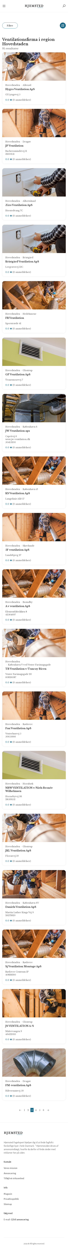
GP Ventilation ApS (17, 374)
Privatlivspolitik (11, 1199)
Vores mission (10, 1168)
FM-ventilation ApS (18, 1085)
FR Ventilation (14, 317)
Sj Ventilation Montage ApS (23, 966)
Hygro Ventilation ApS (20, 89)
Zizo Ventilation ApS (19, 205)
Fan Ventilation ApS (18, 728)
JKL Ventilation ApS (18, 850)
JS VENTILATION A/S (19, 1025)
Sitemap (8, 1204)
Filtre (10, 25)
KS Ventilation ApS (17, 493)
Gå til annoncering (20, 1219)
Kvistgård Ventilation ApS (22, 261)
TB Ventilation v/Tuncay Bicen (25, 668)
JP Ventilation (14, 145)
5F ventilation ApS (17, 549)
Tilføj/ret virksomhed (14, 1178)
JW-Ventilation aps (17, 430)
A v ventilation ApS (17, 606)
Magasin (8, 1194)
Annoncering (10, 1173)
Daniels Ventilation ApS (20, 906)
